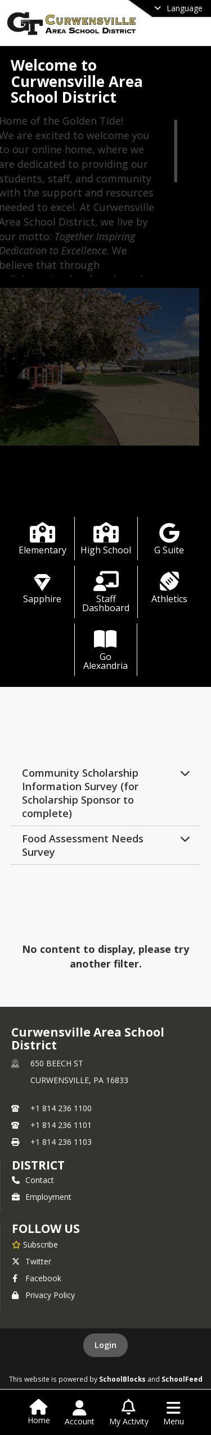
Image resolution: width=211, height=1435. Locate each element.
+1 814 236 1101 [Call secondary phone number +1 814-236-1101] (61, 1125)
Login (105, 1345)
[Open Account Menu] (80, 1413)
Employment (41, 1196)
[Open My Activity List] (129, 1413)
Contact (33, 1180)
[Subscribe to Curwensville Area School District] (35, 1244)
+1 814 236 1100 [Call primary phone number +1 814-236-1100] (61, 1108)
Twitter (31, 1261)
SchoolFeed (182, 1378)
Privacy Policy (43, 1295)
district (38, 1165)
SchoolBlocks (122, 1378)
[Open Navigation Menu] (173, 1413)
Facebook (36, 1278)
